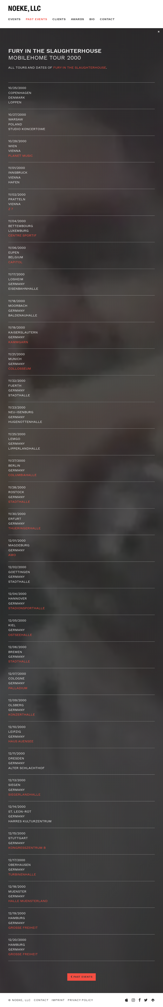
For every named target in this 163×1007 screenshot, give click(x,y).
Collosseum (19, 368)
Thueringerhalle (24, 528)
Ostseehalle (20, 635)
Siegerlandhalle (24, 794)
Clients (59, 19)
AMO (12, 555)
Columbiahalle (22, 475)
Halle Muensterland (28, 901)
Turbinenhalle (22, 874)
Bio (92, 19)
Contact (107, 19)
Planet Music (20, 156)
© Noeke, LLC (19, 1000)
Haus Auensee (20, 741)
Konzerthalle (21, 714)
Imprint (58, 1000)
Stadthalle (19, 502)
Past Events (36, 19)
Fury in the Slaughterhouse (79, 67)
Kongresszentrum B (27, 848)
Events (14, 19)
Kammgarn (18, 342)
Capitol (15, 262)
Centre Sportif (22, 235)
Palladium (17, 688)
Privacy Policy (80, 1000)
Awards (77, 19)
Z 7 (10, 209)
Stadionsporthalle (26, 608)
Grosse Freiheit (23, 928)
